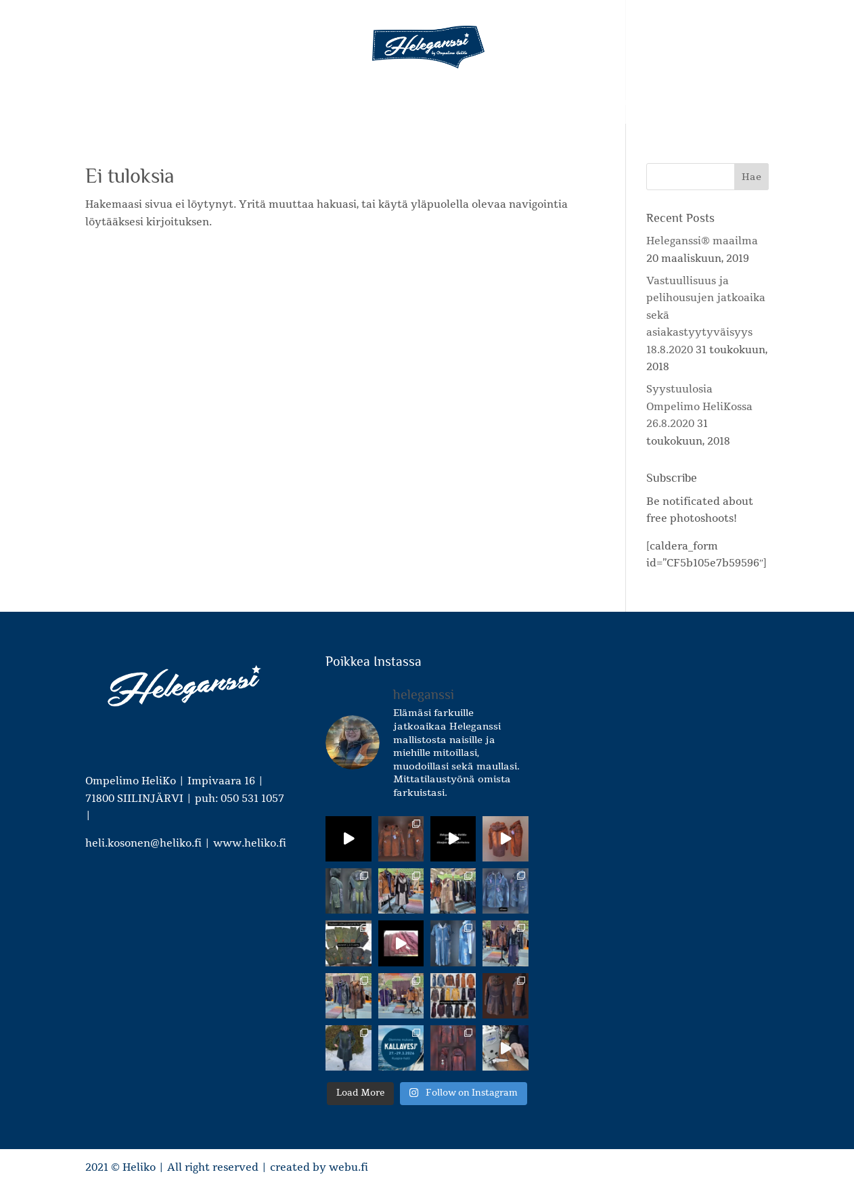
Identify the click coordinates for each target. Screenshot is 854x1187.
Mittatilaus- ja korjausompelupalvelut (414, 102)
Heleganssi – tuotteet (242, 102)
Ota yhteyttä (618, 102)
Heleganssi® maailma (702, 241)
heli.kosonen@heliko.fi (143, 843)
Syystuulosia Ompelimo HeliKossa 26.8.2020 (699, 406)
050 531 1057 (252, 798)
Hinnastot (545, 102)
